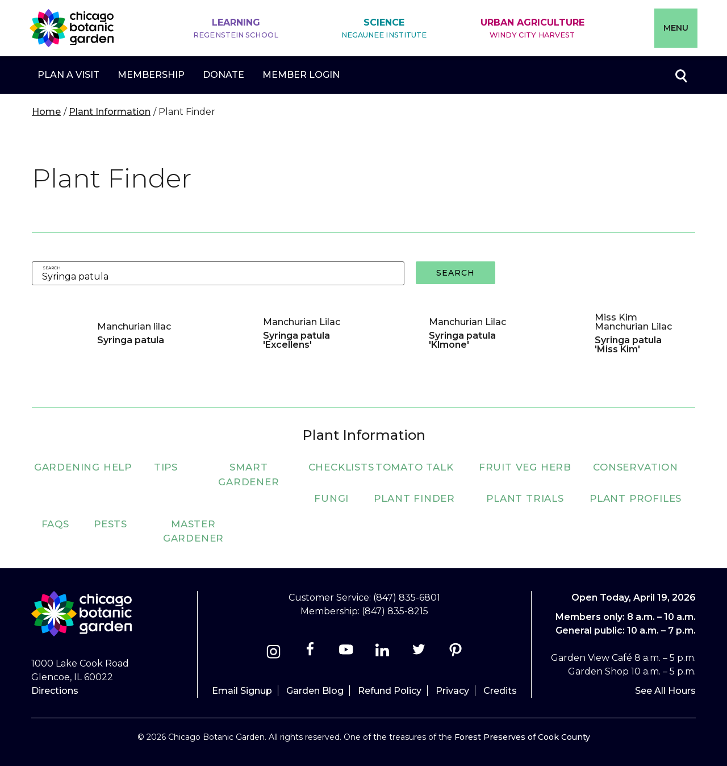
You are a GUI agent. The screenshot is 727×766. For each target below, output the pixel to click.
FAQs (55, 524)
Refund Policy (389, 690)
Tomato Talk (414, 467)
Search (52, 267)
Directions (54, 690)
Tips (166, 467)
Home (46, 111)
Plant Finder (414, 498)
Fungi (331, 498)
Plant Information (110, 111)
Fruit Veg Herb (525, 467)
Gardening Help (83, 467)
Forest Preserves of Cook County (522, 737)
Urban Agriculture (532, 28)
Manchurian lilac (134, 326)
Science (384, 28)
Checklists (341, 467)
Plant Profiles (636, 498)
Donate (223, 74)
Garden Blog (315, 690)
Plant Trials (525, 498)
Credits (500, 690)
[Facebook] (311, 653)
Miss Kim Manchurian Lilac (633, 322)
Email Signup (242, 690)
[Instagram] (273, 653)
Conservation (635, 467)
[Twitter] (420, 653)
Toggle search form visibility (680, 75)
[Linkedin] (382, 653)
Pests (110, 524)
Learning (235, 28)
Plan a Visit (68, 74)
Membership (151, 74)
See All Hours (665, 690)
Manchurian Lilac (301, 322)
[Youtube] (346, 653)
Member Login (301, 74)
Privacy (452, 690)
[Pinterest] (455, 653)
